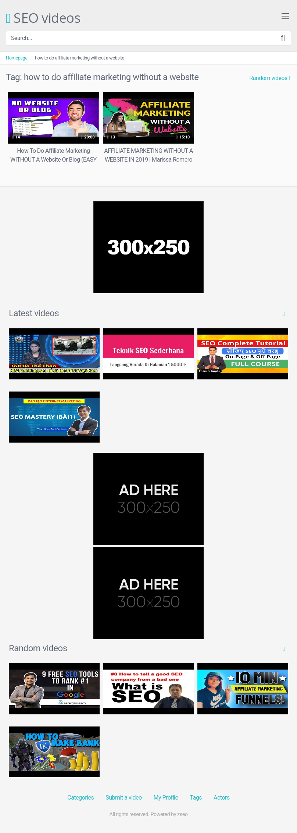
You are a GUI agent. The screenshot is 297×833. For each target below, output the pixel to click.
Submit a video (123, 797)
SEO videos (43, 18)
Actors (222, 797)
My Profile (166, 797)
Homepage (17, 58)
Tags (196, 797)
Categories (80, 797)
